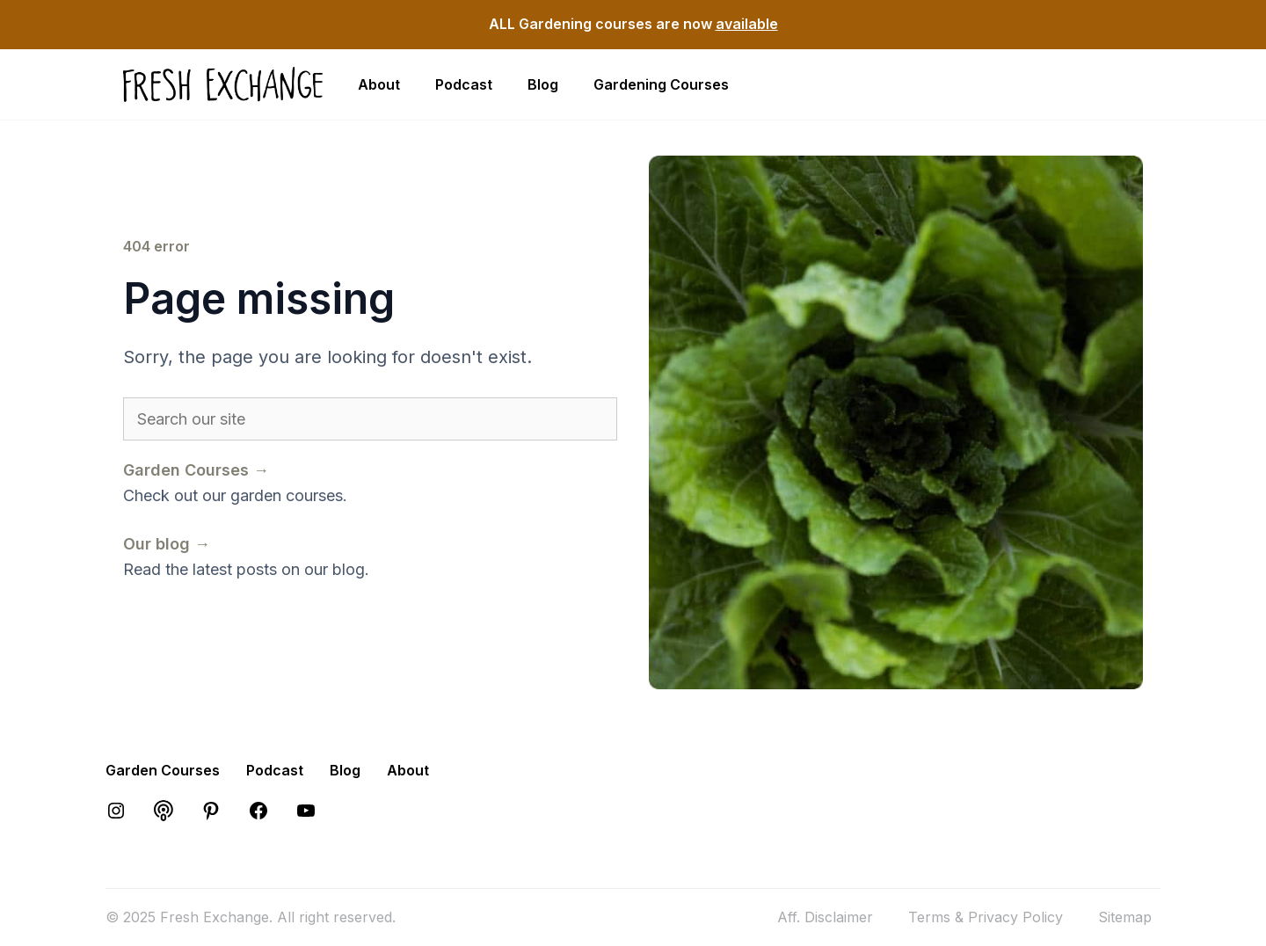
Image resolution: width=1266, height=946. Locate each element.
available (747, 24)
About (379, 84)
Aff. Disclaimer (825, 917)
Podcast (463, 84)
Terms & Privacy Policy (985, 917)
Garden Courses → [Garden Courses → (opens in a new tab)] (196, 470)
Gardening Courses (661, 84)
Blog (543, 84)
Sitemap (1125, 917)
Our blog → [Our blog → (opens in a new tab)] (166, 544)
